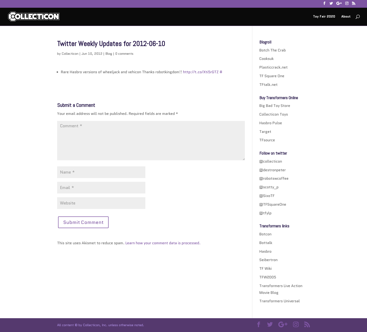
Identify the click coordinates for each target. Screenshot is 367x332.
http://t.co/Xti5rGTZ (201, 72)
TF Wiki (265, 268)
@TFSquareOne (272, 204)
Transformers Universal (279, 301)
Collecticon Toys (273, 114)
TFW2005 (267, 277)
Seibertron (268, 260)
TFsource (267, 140)
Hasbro (265, 251)
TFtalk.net (268, 84)
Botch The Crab (272, 50)
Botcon (265, 234)
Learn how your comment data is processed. (163, 243)
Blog (108, 53)
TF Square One (271, 76)
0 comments (124, 53)
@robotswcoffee (274, 178)
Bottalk (265, 242)
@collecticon (270, 161)
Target (265, 131)
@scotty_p (269, 187)
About (346, 17)
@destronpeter (272, 170)
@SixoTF (267, 195)
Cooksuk (266, 58)
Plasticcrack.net (273, 67)
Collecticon (70, 53)
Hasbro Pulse (270, 123)
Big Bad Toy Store (274, 105)
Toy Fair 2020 (324, 17)
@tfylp (265, 213)
